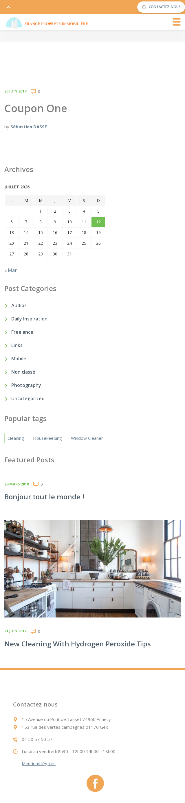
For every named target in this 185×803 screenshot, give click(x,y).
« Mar (10, 270)
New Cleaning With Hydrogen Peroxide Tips (77, 643)
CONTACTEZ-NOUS (161, 7)
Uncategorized (28, 398)
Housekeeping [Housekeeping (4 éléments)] (47, 438)
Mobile (18, 358)
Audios (19, 305)
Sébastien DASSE (28, 126)
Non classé (23, 372)
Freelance (22, 332)
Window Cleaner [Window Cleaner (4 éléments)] (87, 438)
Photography (26, 385)
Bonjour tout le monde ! (44, 496)
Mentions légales (39, 763)
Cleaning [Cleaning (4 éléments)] (16, 438)
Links (17, 345)
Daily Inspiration (29, 319)
